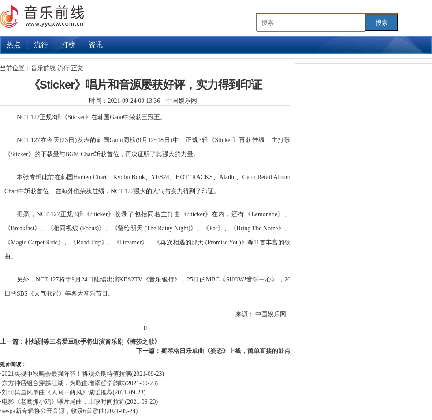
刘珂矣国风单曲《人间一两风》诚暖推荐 (57, 392)
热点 (14, 45)
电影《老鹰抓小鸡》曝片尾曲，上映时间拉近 (63, 401)
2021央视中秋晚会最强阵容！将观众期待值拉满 (66, 374)
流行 (41, 45)
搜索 (382, 22)
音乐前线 (44, 68)
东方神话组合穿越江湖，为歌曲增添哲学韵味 (63, 383)
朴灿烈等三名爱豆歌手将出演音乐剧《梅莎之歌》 (92, 341)
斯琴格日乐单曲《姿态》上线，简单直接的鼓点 (225, 351)
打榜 (68, 45)
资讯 (96, 45)
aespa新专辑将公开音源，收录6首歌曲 (53, 411)
